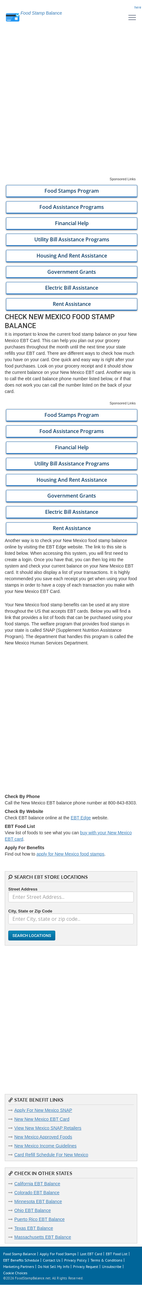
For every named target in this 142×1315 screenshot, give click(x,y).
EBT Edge (81, 817)
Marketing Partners (18, 1266)
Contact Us (51, 1260)
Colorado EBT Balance (36, 1192)
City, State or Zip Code (30, 911)
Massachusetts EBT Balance (42, 1237)
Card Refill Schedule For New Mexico (51, 1154)
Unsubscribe (111, 1266)
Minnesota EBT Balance (38, 1201)
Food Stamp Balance (19, 1253)
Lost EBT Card (91, 1253)
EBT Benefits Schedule (21, 1260)
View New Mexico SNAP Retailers (47, 1128)
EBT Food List (116, 1253)
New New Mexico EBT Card (41, 1119)
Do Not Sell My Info (53, 1266)
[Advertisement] (71, 106)
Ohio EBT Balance (32, 1210)
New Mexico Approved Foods (43, 1136)
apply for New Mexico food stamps (71, 854)
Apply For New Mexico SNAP (43, 1110)
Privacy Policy (75, 1260)
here (137, 7)
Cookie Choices (15, 1272)
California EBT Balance (37, 1183)
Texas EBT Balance (33, 1228)
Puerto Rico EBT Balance (39, 1219)
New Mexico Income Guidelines (45, 1145)
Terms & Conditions (106, 1260)
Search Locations (31, 935)
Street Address (22, 889)
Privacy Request (85, 1266)
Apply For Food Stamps (58, 1253)
